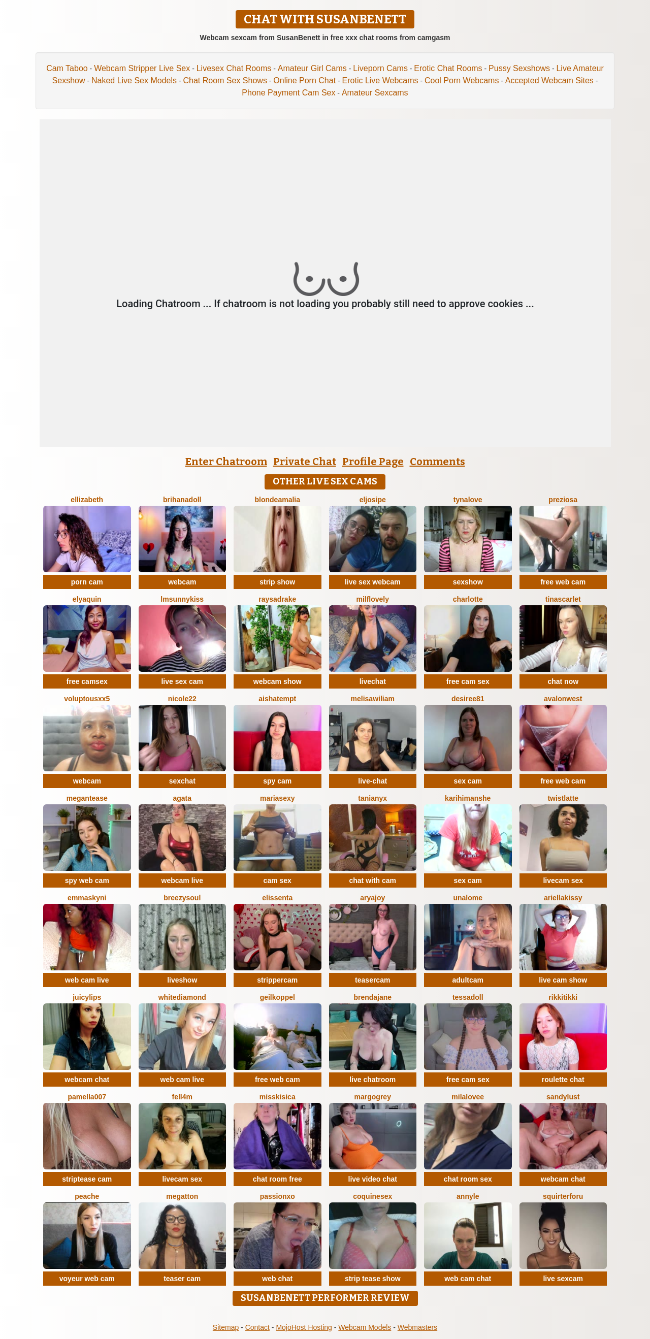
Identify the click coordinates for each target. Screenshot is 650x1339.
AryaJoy (372, 898)
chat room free (277, 1179)
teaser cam (182, 1279)
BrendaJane (372, 997)
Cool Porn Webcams (462, 80)
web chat (277, 1279)
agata (182, 798)
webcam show (277, 681)
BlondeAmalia (277, 500)
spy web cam (87, 880)
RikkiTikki (562, 997)
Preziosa (562, 500)
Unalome (467, 898)
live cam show (563, 980)
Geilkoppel (277, 997)
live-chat (372, 781)
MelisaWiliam (373, 699)
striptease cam (87, 1179)
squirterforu (563, 1196)
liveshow (182, 980)
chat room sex (468, 1179)
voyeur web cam (87, 1279)
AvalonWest (563, 699)
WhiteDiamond (182, 997)
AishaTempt (277, 699)
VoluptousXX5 (87, 699)
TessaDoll (467, 997)
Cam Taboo (67, 68)
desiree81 (467, 699)
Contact (257, 1327)
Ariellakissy (563, 898)
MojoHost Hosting (304, 1327)
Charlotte (468, 599)
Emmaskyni (87, 898)
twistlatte (562, 798)
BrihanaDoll (182, 500)
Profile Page (373, 461)
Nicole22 (182, 699)
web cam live (87, 980)
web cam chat (467, 1279)
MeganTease (87, 798)
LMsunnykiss (182, 599)
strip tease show (373, 1279)
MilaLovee (467, 1097)
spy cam (277, 781)
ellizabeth (87, 500)
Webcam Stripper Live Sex (142, 68)
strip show (277, 582)
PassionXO (277, 1196)
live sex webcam (373, 582)
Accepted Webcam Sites (549, 80)
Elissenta (277, 898)
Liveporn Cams (380, 68)
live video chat (372, 1179)
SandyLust (562, 1097)
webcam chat (86, 1079)
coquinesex (372, 1196)
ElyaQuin (87, 599)
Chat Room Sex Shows (225, 80)
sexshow (468, 582)
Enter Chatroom (226, 461)
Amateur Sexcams (375, 92)
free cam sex (468, 681)
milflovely (372, 599)
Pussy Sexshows (519, 68)
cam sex (277, 880)
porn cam (87, 582)
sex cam (468, 781)
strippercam (277, 980)
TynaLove (467, 500)
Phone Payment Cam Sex (288, 92)
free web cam (563, 582)
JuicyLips (87, 997)
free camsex (87, 681)
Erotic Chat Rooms (448, 68)
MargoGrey (372, 1097)
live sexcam (563, 1279)
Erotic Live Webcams (380, 80)
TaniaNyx (372, 798)
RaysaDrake (277, 599)
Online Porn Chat (304, 80)
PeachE (87, 1196)
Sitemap (226, 1327)
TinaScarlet (563, 599)
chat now (562, 681)
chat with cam (372, 880)
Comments (437, 461)
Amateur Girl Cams (312, 68)
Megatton (182, 1196)
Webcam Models (364, 1327)
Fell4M (182, 1097)
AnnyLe (468, 1196)
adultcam (467, 980)
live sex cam (182, 681)
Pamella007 (87, 1097)
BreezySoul (182, 898)
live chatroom (372, 1079)
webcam (182, 582)
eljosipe (373, 500)
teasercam (372, 980)
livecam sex (563, 880)
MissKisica (277, 1097)
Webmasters (417, 1327)
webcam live (182, 880)
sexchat (182, 781)
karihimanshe (468, 798)
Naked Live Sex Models (134, 80)
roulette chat (563, 1079)
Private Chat (304, 461)
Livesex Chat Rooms (234, 68)
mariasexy (277, 798)
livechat (373, 681)
